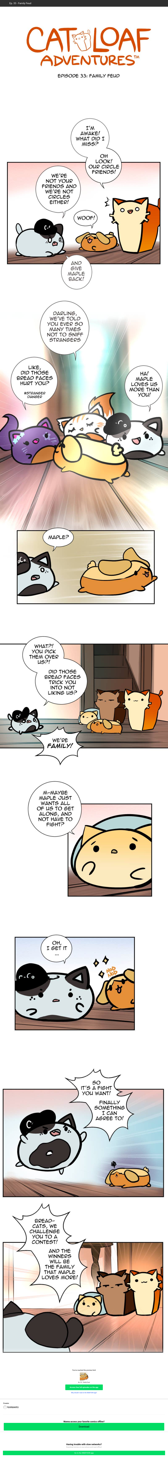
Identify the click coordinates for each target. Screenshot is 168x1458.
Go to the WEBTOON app (84, 1453)
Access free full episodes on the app (84, 1387)
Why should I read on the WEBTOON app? (84, 1393)
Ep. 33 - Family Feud (20, 3)
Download (84, 1426)
